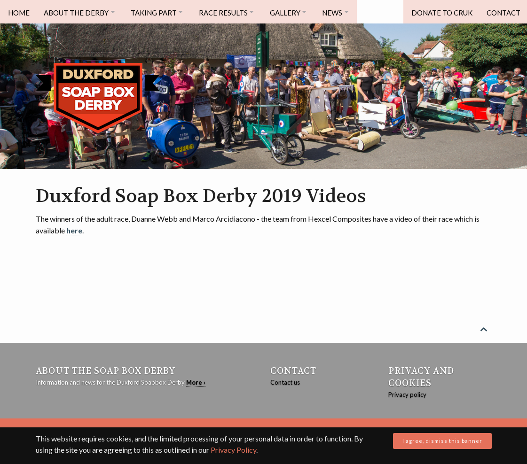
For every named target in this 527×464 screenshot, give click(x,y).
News (346, 12)
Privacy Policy (233, 449)
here (74, 230)
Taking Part (158, 12)
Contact (502, 12)
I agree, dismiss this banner (442, 441)
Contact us (285, 382)
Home (19, 12)
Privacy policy (407, 394)
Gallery (295, 12)
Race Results (230, 12)
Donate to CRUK (439, 12)
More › (195, 382)
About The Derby (77, 12)
